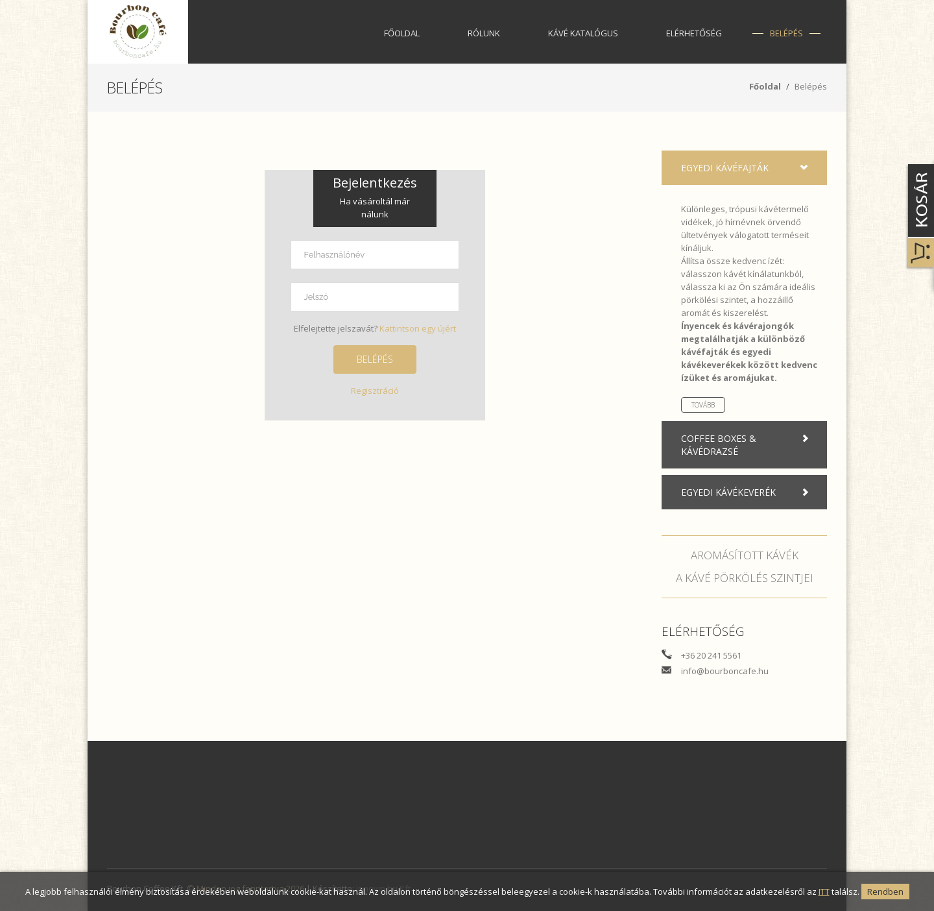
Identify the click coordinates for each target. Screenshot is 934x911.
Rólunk (484, 33)
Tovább (703, 404)
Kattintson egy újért (417, 328)
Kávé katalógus (583, 33)
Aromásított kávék (744, 555)
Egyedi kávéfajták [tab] (747, 168)
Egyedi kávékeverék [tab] (747, 492)
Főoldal (402, 33)
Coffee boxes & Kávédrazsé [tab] (747, 444)
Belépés (786, 33)
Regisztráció (375, 390)
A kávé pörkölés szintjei (744, 577)
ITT (824, 891)
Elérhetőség (694, 33)
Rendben (885, 891)
